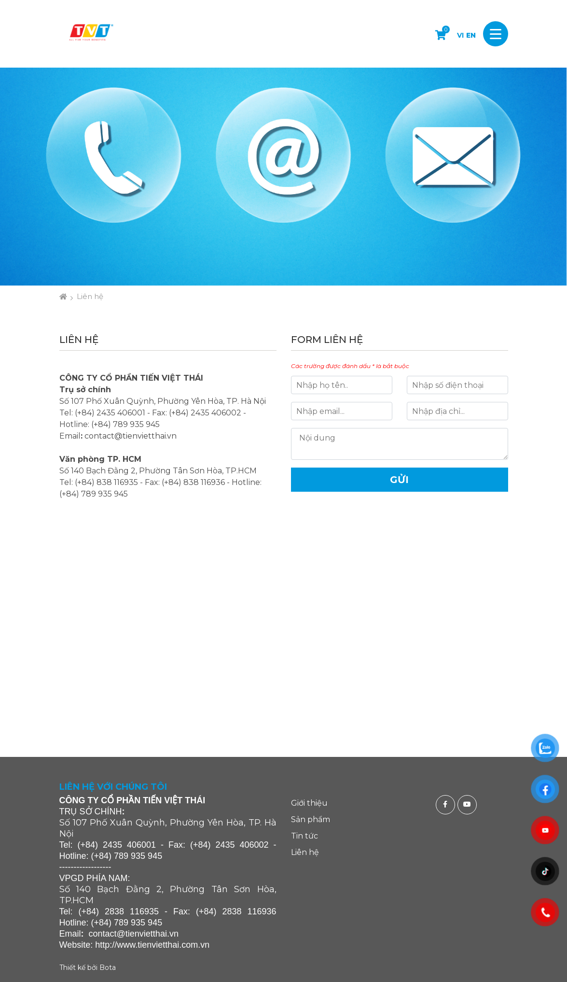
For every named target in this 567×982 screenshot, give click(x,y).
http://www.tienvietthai (137, 945)
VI (460, 35)
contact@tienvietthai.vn (130, 436)
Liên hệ (90, 296)
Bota (107, 967)
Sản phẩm (310, 819)
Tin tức (304, 835)
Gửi (399, 479)
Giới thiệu (309, 803)
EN (471, 35)
